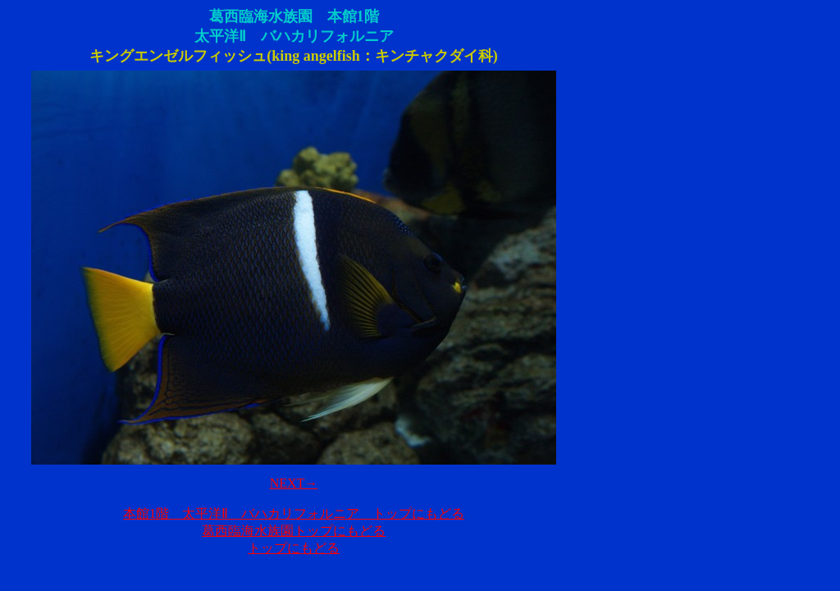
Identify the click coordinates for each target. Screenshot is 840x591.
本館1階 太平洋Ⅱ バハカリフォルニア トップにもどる (293, 513)
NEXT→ (294, 483)
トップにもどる (294, 548)
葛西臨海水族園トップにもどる (294, 531)
